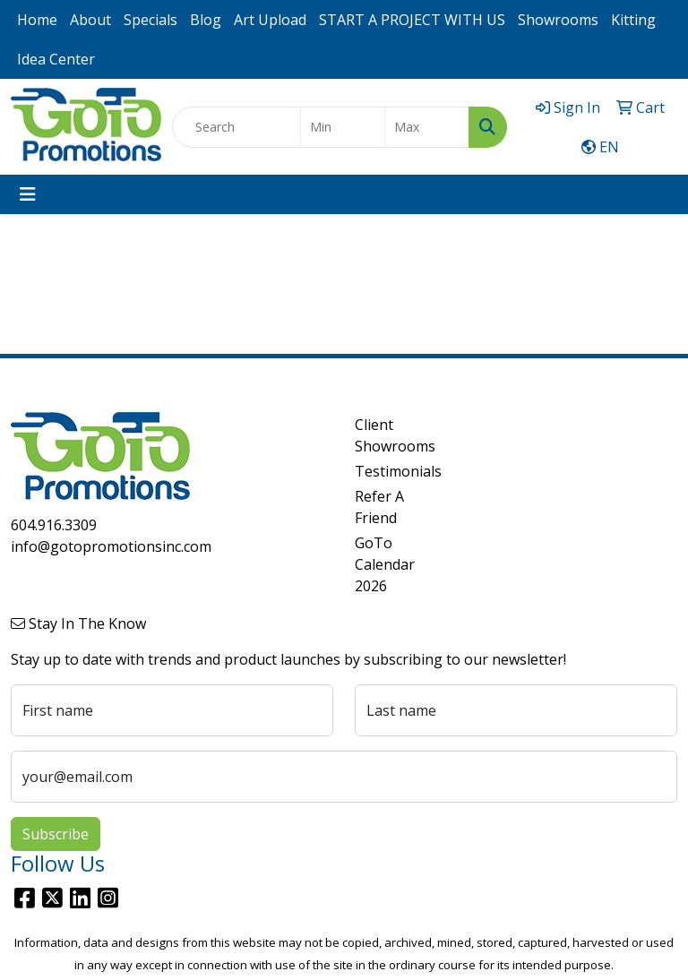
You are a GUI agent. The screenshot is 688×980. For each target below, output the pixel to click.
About (90, 20)
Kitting (633, 20)
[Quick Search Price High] (426, 127)
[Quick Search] (236, 127)
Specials (150, 20)
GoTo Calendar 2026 (385, 564)
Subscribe (55, 834)
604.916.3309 (54, 525)
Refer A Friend (379, 507)
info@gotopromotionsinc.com (111, 546)
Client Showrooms (387, 435)
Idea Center (56, 59)
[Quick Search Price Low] (342, 127)
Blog (205, 20)
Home (37, 20)
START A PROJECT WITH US (412, 20)
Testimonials (387, 471)
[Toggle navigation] (28, 194)
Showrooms (558, 20)
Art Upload (270, 20)
